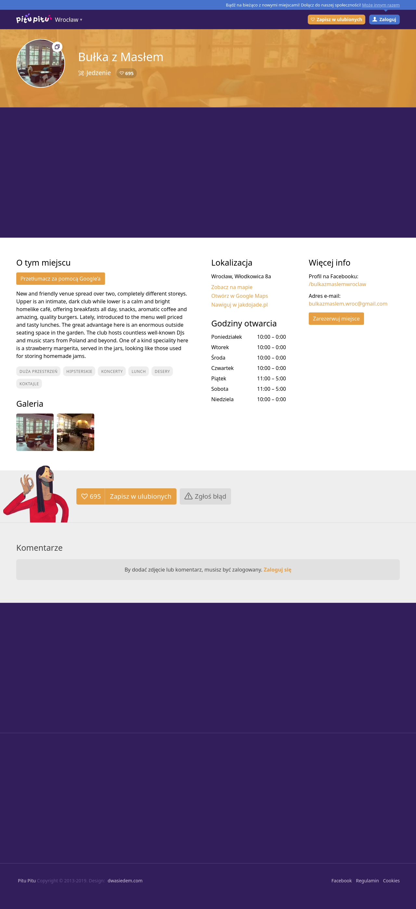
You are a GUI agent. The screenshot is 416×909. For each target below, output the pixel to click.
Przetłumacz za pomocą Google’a (60, 278)
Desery (162, 371)
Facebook (342, 880)
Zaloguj (387, 19)
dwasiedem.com (125, 880)
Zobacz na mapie (232, 287)
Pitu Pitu (27, 880)
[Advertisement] (208, 172)
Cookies (391, 880)
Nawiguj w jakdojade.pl (239, 304)
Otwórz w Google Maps (239, 295)
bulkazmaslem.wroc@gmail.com (348, 303)
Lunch (139, 371)
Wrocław (66, 19)
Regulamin (367, 880)
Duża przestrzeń (39, 371)
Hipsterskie (79, 371)
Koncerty (112, 371)
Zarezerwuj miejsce (336, 318)
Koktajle (29, 384)
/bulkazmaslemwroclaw (337, 284)
